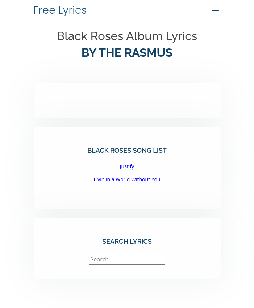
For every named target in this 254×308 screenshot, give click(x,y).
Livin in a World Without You (126, 179)
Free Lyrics (60, 10)
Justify (127, 166)
